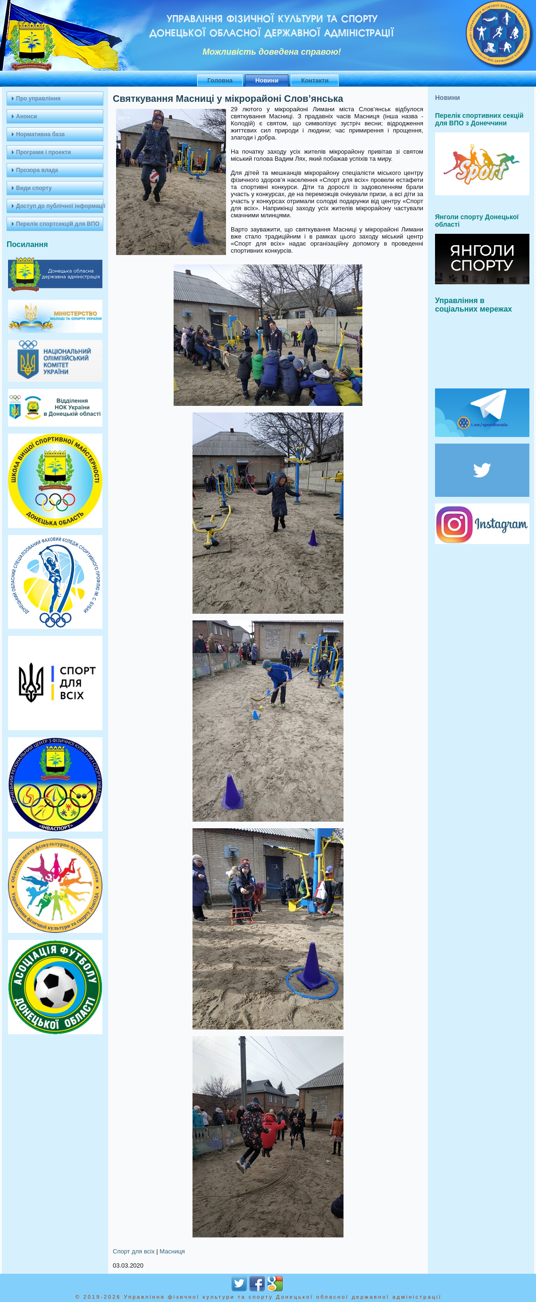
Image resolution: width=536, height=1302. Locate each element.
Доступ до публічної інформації (59, 206)
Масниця (172, 1251)
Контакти (314, 80)
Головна (220, 80)
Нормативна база (40, 134)
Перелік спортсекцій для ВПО (58, 224)
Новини (266, 80)
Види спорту (34, 188)
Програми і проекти (43, 152)
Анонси (26, 116)
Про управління (38, 98)
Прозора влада (37, 170)
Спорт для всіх (134, 1251)
